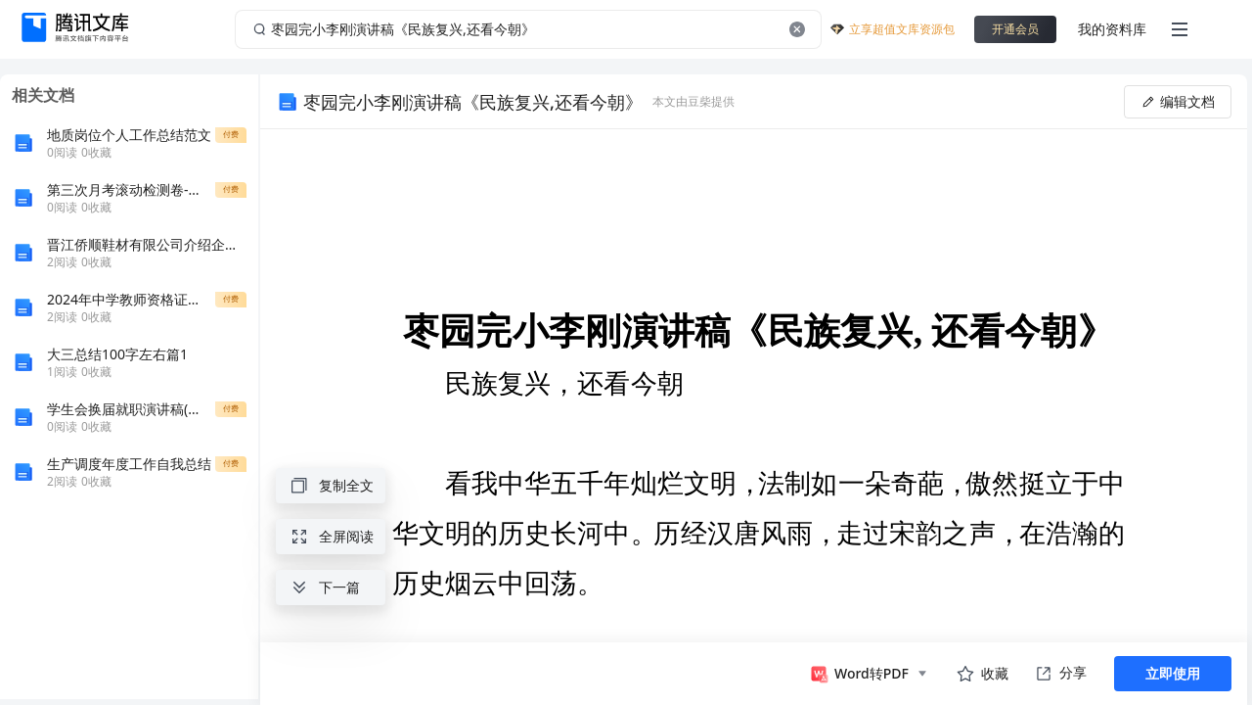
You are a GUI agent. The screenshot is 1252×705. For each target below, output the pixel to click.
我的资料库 (1112, 29)
